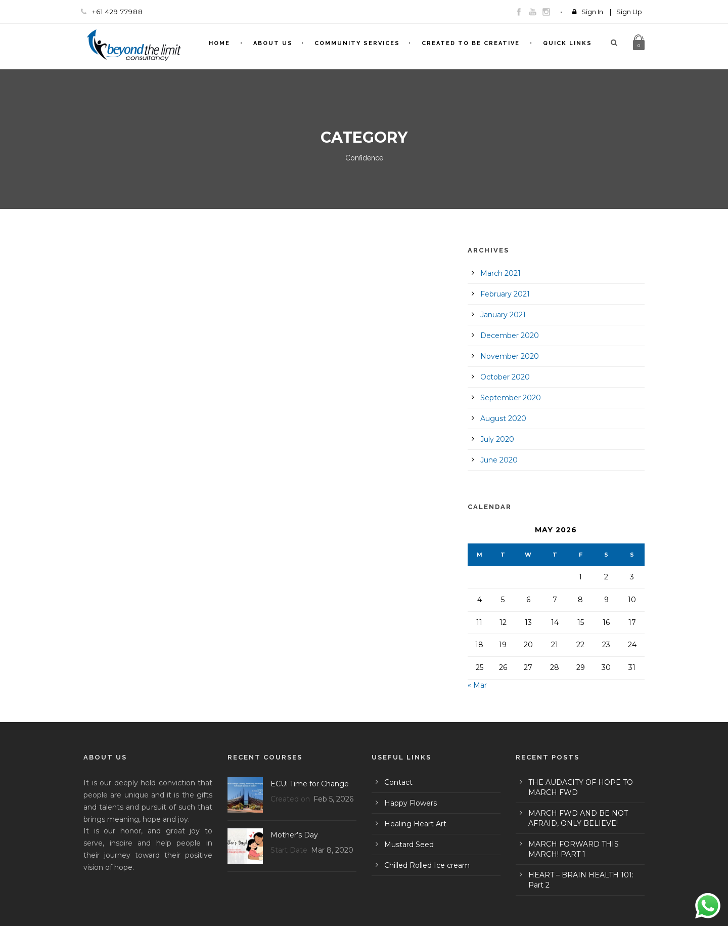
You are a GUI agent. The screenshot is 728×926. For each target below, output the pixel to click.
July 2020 (497, 439)
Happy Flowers (410, 803)
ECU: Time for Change (309, 783)
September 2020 (510, 397)
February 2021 (505, 294)
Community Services (357, 43)
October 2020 (505, 377)
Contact (398, 782)
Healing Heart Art (415, 823)
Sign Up (629, 12)
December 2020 (509, 335)
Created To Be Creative (471, 43)
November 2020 (509, 356)
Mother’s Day (294, 834)
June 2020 (499, 460)
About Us (273, 43)
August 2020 (503, 418)
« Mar (477, 685)
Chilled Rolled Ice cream (427, 865)
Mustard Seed (409, 844)
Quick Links (567, 43)
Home (219, 43)
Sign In (592, 12)
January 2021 (503, 314)
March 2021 (500, 273)
